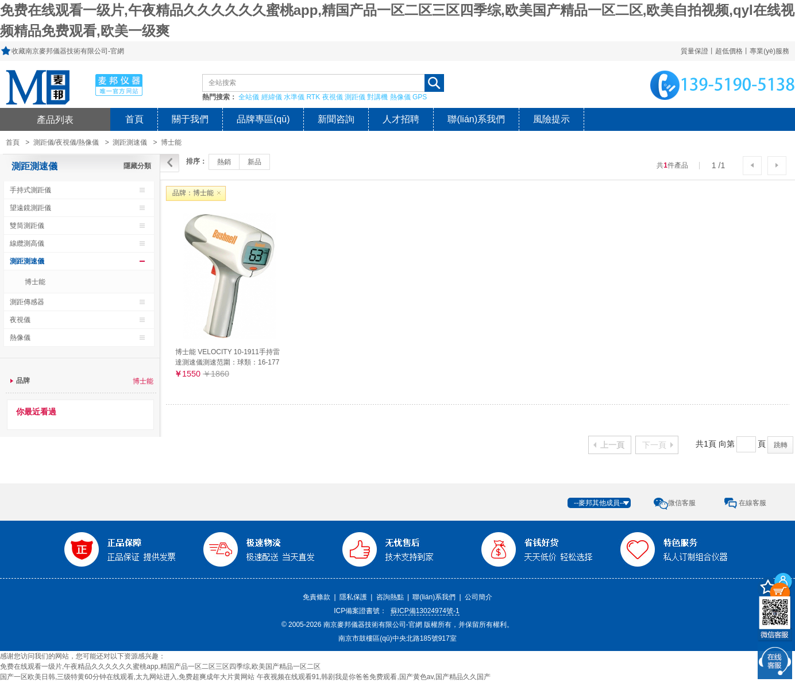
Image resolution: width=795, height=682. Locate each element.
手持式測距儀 (30, 190)
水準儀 (294, 97)
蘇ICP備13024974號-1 (425, 611)
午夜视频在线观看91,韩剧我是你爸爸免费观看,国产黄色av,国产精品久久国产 (374, 677)
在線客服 (752, 503)
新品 (254, 162)
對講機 (377, 97)
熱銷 (224, 162)
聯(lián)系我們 (476, 119)
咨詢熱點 (390, 597)
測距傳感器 (27, 302)
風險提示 (551, 119)
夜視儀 (332, 97)
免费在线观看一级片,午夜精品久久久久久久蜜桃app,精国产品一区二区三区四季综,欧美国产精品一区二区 (160, 666)
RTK (313, 97)
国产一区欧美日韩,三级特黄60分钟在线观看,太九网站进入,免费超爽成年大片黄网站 (127, 677)
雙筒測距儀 (27, 226)
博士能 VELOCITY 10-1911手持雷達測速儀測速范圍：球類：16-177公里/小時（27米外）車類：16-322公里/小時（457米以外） (227, 357)
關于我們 (190, 119)
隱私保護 (353, 597)
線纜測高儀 (27, 243)
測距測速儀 (130, 142)
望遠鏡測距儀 (30, 208)
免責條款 (316, 597)
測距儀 (355, 97)
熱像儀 (400, 97)
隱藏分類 (137, 166)
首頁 (134, 119)
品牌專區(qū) (263, 119)
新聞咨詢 (336, 119)
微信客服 (682, 503)
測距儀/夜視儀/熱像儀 (66, 142)
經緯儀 (271, 97)
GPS (419, 97)
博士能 (35, 282)
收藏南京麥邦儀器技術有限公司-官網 (67, 51)
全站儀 (248, 97)
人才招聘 (401, 119)
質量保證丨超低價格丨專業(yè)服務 (735, 51)
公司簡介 (478, 597)
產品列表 (55, 119)
